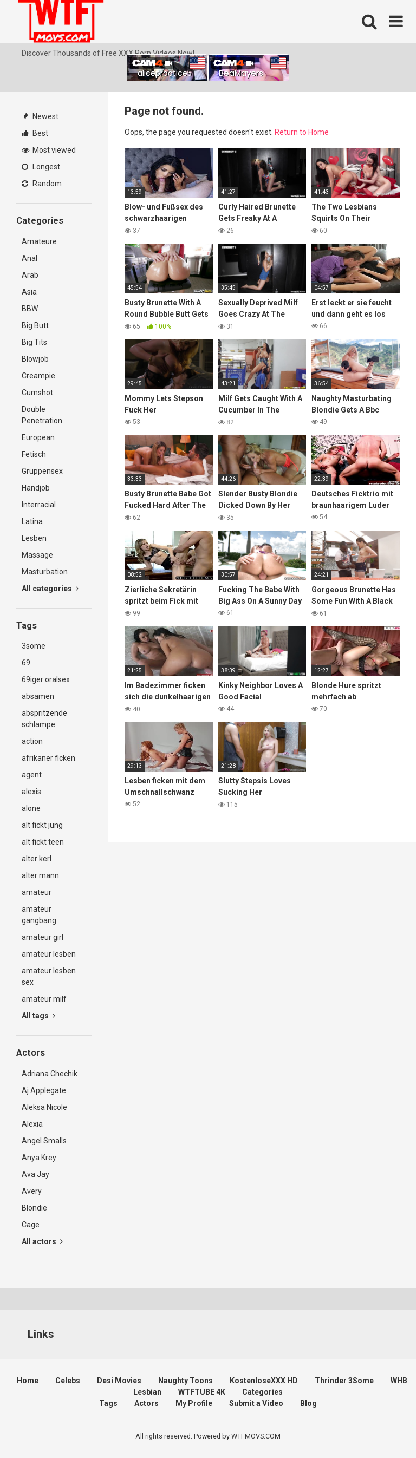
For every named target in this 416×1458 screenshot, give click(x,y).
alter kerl (36, 858)
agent (32, 774)
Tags (108, 1403)
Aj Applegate (44, 1090)
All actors (42, 1241)
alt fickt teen (43, 842)
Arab (30, 275)
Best (35, 133)
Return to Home (302, 132)
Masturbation (45, 571)
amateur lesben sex (49, 976)
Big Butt (35, 325)
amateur (36, 892)
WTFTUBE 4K (201, 1392)
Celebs (67, 1380)
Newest (40, 116)
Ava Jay (35, 1174)
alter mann (40, 875)
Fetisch (34, 454)
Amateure (39, 241)
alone (31, 808)
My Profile (194, 1403)
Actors (146, 1403)
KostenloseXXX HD (264, 1380)
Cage (31, 1224)
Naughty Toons (185, 1380)
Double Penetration (42, 415)
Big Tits (34, 342)
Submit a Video (256, 1403)
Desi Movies (119, 1380)
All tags (38, 1015)
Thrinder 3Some (344, 1380)
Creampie (38, 375)
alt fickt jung (42, 825)
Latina (32, 521)
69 (26, 662)
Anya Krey (39, 1157)
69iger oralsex (46, 679)
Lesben (34, 538)
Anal (29, 258)
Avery (32, 1191)
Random (42, 183)
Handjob (36, 487)
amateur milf (44, 999)
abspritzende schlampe (44, 719)
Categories (262, 1392)
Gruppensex (42, 471)
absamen (38, 696)
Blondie (34, 1208)
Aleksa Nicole (44, 1107)
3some (34, 646)
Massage (37, 555)
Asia (29, 291)
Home (27, 1380)
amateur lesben (49, 954)
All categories (50, 588)
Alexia (32, 1124)
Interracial (39, 504)
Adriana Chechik (49, 1073)
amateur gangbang (39, 915)
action (32, 741)
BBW (30, 308)
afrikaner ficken (48, 758)
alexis (31, 791)
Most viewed (49, 150)
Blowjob (35, 359)
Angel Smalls (44, 1140)
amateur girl (42, 937)
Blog (308, 1403)
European (38, 437)
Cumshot (37, 392)
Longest (41, 166)
